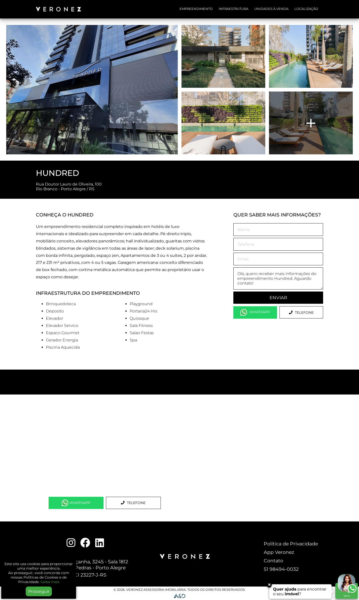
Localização (306, 9)
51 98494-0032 (281, 569)
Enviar (278, 297)
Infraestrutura (233, 9)
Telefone (301, 312)
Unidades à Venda (271, 9)
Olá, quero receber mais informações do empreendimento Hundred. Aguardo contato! (278, 278)
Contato (273, 561)
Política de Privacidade (291, 544)
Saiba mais (49, 582)
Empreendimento (196, 9)
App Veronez (279, 552)
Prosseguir (38, 591)
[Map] (104, 445)
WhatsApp (255, 312)
